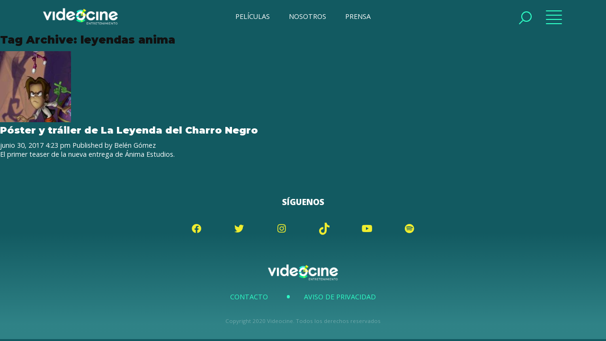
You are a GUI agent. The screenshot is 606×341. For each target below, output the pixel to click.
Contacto (249, 296)
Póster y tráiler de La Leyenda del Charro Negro (129, 130)
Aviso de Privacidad (340, 296)
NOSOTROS (307, 16)
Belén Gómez (135, 145)
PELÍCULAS (252, 16)
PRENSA (358, 16)
